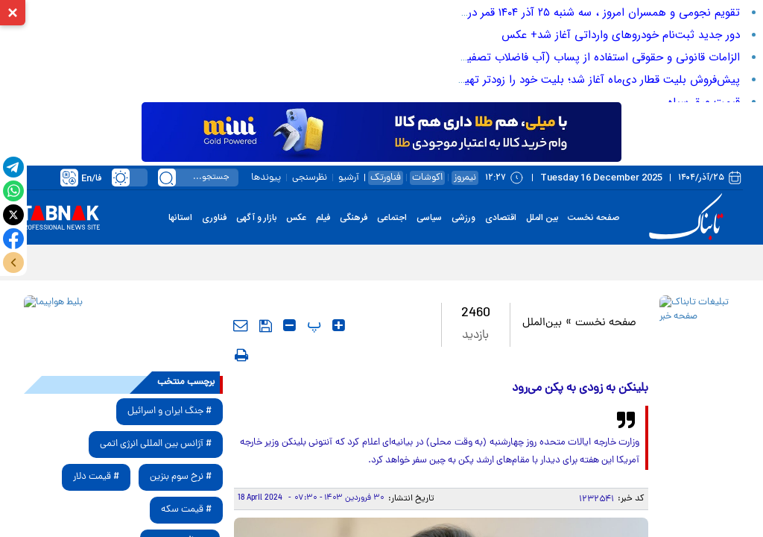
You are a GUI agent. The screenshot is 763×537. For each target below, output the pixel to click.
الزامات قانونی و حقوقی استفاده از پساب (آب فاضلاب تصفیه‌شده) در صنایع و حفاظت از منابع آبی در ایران (496, 57)
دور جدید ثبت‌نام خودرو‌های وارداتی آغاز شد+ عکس (620, 35)
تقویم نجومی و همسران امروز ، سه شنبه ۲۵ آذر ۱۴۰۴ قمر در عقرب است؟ (574, 13)
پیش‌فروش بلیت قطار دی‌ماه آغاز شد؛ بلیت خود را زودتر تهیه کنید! (587, 80)
